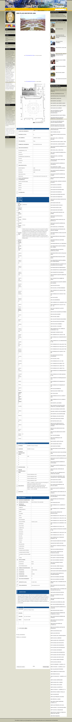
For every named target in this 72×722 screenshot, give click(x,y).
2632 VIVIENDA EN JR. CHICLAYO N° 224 (58, 532)
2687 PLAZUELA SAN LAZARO (56, 684)
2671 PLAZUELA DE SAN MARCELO (57, 645)
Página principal (8, 9)
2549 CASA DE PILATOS (55, 285)
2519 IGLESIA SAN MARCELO (56, 191)
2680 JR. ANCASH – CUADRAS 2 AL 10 (58, 666)
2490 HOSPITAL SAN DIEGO (56, 100)
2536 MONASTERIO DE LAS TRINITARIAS (58, 243)
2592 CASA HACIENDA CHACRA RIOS (58, 408)
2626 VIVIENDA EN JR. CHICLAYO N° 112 (58, 515)
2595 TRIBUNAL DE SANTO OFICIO (57, 416)
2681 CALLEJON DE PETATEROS (57, 669)
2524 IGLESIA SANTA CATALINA (57, 205)
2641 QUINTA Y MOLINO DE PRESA (57, 557)
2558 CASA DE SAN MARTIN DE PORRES (58, 311)
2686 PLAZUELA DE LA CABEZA (57, 682)
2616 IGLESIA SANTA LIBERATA (56, 482)
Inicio (34, 666)
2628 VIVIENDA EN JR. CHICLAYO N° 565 (58, 520)
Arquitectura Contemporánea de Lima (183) (58, 16)
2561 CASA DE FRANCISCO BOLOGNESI (58, 319)
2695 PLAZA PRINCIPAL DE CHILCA (57, 705)
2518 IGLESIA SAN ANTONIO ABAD (57, 189)
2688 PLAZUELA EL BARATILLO (56, 687)
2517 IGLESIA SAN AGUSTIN (61, 78)
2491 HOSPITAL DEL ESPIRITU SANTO (58, 103)
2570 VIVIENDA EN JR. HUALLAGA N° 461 (58, 344)
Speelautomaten (48, 720)
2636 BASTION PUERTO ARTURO (57, 543)
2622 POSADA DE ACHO (55, 502)
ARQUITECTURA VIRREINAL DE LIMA (26, 3)
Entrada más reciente (21, 666)
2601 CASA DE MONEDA (55, 435)
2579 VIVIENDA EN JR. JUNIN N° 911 (57, 368)
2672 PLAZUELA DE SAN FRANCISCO (58, 647)
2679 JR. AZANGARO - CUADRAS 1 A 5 (58, 664)
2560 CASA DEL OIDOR (60, 72)
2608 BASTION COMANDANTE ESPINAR (58, 455)
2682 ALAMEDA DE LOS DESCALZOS (58, 671)
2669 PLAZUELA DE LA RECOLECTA (57, 640)
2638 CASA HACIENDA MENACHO (57, 549)
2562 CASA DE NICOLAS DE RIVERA (57, 321)
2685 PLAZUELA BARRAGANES (56, 679)
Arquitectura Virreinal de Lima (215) (57, 14)
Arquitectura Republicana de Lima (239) (58, 15)
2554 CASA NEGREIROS (55, 299)
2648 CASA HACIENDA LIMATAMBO (57, 576)
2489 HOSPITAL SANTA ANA (61, 47)
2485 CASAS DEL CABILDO (56, 87)
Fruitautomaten (37, 720)
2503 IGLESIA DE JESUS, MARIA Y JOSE (58, 141)
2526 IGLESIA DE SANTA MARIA (57, 209)
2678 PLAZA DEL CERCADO (56, 661)
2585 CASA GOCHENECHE (56, 388)
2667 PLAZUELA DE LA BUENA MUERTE (58, 635)
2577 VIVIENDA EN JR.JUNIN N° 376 (57, 363)
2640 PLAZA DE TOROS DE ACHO (57, 555)
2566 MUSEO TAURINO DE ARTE (57, 332)
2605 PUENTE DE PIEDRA (55, 446)
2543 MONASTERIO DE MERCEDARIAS (58, 267)
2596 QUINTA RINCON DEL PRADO (57, 418)
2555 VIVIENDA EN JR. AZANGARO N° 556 (58, 302)
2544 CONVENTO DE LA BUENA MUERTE (58, 269)
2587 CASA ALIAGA (59, 28)
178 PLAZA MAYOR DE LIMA (29, 55)
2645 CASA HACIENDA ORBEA (56, 568)
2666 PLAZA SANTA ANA (55, 633)
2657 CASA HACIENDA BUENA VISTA (58, 604)
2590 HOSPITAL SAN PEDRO (56, 402)
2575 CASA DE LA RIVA (55, 358)
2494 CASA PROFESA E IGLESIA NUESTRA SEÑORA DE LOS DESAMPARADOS (57, 111)
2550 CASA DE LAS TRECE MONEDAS (58, 287)
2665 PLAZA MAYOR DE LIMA (56, 630)
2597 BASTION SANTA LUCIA (56, 420)
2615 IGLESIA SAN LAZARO (56, 479)
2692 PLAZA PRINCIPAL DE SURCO (57, 696)
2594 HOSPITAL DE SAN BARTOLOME (58, 413)
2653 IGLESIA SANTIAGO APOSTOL (57, 592)
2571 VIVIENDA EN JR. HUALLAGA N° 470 (58, 346)
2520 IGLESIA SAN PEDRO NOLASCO (58, 194)
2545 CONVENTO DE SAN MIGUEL (57, 272)
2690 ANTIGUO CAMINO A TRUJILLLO (58, 691)
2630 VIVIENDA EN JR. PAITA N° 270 (57, 526)
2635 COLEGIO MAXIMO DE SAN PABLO (58, 540)
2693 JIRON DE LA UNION (55, 699)
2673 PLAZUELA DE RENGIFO (56, 649)
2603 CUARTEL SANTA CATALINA (57, 441)
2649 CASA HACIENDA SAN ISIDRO (57, 579)
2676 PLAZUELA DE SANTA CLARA (57, 657)
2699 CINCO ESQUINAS (55, 715)
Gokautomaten (55, 720)
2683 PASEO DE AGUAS (55, 673)
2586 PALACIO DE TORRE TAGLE (57, 390)
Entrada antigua (46, 666)
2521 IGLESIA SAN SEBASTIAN (56, 196)
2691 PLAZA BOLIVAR (55, 694)
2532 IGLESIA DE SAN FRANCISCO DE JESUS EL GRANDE (61, 36)
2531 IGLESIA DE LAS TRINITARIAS (57, 226)
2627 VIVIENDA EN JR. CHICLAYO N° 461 (58, 518)
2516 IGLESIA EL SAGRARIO (56, 184)
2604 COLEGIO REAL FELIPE (56, 443)
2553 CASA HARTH (54, 297)
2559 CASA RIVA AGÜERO (61, 66)
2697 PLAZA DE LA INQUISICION (57, 709)
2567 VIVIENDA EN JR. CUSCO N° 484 (58, 334)
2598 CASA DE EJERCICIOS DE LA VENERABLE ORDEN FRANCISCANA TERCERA (57, 424)
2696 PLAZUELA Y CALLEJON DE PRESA (58, 707)
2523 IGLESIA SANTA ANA (55, 202)
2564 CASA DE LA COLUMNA (56, 326)
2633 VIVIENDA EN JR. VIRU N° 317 (57, 534)
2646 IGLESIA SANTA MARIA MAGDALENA (58, 570)
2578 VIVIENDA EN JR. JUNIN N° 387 (57, 365)
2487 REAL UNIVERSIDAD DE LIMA (57, 93)
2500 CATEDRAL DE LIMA (60, 22)
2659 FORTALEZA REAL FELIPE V (57, 610)
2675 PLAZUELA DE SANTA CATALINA (58, 654)
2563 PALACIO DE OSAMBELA (56, 323)
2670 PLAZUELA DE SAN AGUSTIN (57, 642)
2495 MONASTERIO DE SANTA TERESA (58, 115)
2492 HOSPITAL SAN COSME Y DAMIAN (58, 105)
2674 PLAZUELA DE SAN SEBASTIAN (58, 652)
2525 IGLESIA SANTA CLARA (56, 207)
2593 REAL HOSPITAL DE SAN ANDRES (58, 411)
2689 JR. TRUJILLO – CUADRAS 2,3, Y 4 (58, 689)
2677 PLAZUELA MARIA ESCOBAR (57, 659)
